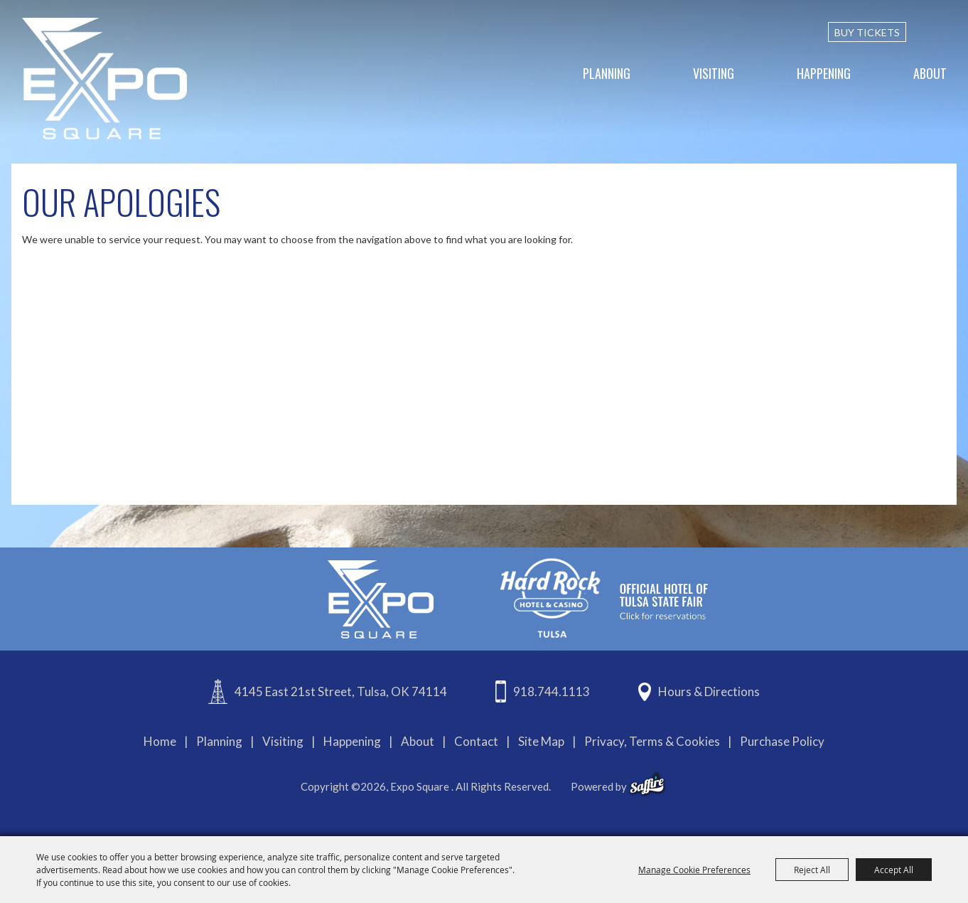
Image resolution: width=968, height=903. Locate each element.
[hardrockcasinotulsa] (604, 597)
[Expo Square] (104, 78)
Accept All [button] (893, 869)
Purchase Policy (782, 741)
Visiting (713, 73)
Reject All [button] (812, 869)
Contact (476, 741)
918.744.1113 (551, 691)
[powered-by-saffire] (647, 784)
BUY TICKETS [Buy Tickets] (867, 32)
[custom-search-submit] (940, 32)
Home (160, 741)
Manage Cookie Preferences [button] (694, 869)
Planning (606, 73)
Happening (824, 73)
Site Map (541, 741)
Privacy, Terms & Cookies (652, 741)
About (930, 73)
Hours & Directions (709, 691)
